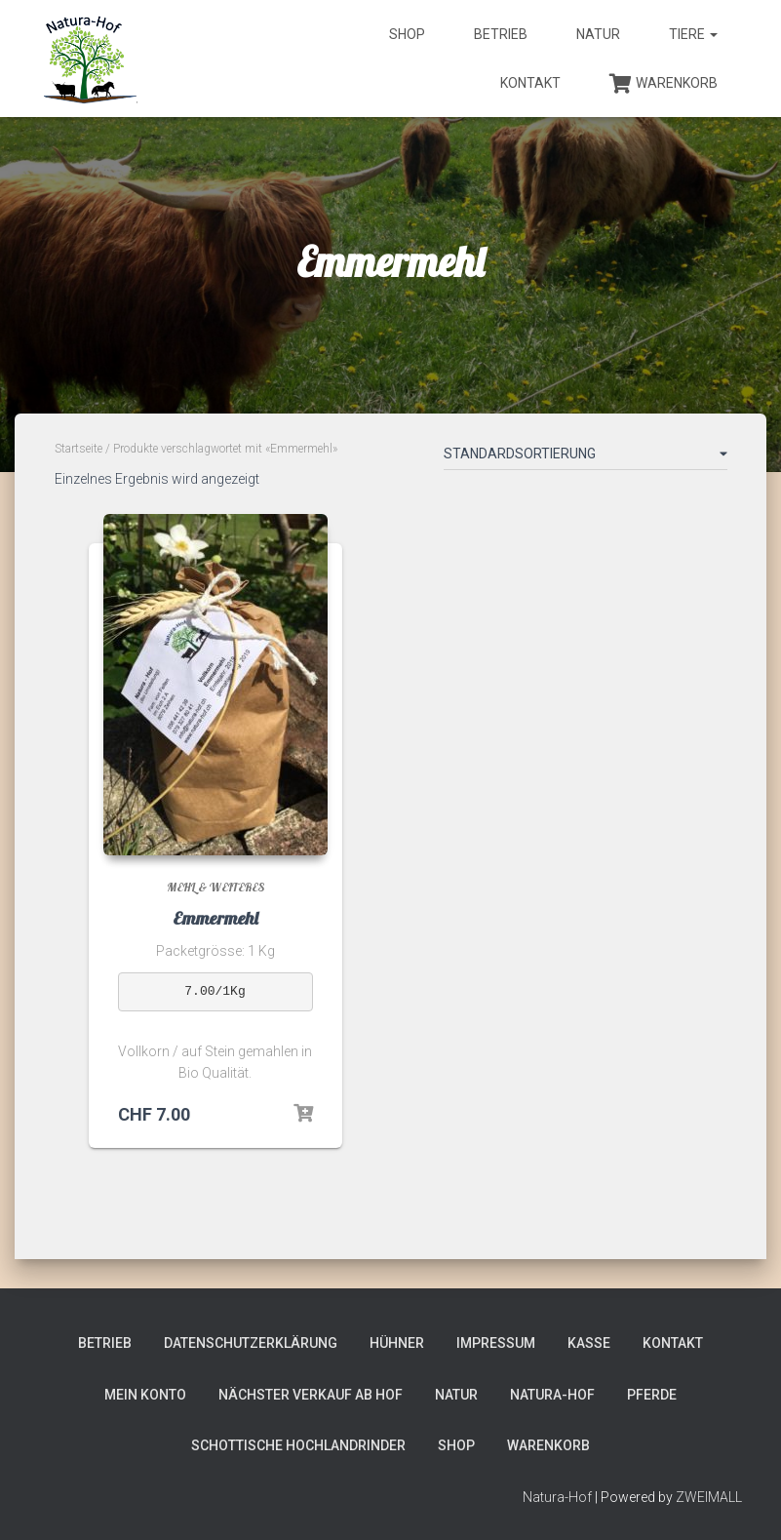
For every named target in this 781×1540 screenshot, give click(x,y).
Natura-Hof (552, 1394)
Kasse (588, 1343)
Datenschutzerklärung (250, 1343)
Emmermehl (215, 918)
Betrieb (500, 34)
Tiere (693, 34)
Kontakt (530, 83)
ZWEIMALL (709, 1497)
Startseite (78, 448)
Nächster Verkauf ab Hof (310, 1394)
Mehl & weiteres (215, 887)
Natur (598, 34)
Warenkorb (663, 84)
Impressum (495, 1343)
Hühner (397, 1343)
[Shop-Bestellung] (585, 457)
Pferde (652, 1394)
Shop (407, 34)
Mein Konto (145, 1394)
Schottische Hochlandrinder (298, 1445)
